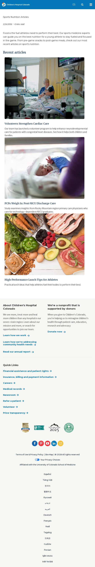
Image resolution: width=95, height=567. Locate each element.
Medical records (12, 389)
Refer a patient (12, 401)
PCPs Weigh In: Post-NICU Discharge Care (30, 203)
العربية (47, 509)
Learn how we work (14, 335)
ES (75, 3)
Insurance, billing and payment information (28, 377)
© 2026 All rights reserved (67, 454)
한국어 (47, 486)
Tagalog (48, 532)
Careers (7, 383)
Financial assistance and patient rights (26, 371)
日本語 (47, 538)
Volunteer (9, 407)
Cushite (47, 544)
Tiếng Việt (47, 480)
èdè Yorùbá (47, 561)
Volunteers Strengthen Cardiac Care (27, 123)
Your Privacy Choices (50, 460)
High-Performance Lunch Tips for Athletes (31, 279)
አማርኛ (47, 503)
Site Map (49, 454)
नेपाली (47, 526)
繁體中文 (47, 491)
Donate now (55, 331)
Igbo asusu (47, 556)
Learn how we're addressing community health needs (19, 343)
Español (47, 474)
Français (47, 521)
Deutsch (48, 515)
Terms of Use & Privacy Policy (29, 454)
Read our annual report (16, 352)
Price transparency (14, 413)
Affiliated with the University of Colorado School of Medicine (48, 465)
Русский (48, 497)
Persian (47, 550)
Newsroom (9, 395)
